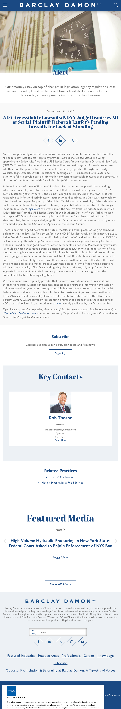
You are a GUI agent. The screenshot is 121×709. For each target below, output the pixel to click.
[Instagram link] (71, 641)
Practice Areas (48, 655)
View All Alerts (60, 584)
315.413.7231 (61, 436)
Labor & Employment (62, 477)
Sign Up (60, 353)
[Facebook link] (48, 140)
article (57, 303)
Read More (60, 440)
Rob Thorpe (60, 417)
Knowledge (105, 655)
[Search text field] (61, 632)
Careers (88, 655)
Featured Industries (21, 655)
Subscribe (61, 663)
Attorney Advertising (61, 686)
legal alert (34, 209)
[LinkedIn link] (60, 140)
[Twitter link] (73, 140)
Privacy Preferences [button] (110, 695)
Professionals (71, 655)
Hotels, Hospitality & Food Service (62, 482)
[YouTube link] (82, 641)
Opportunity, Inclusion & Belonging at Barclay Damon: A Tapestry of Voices (60, 670)
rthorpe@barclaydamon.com (19, 313)
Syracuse (60, 433)
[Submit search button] (33, 632)
